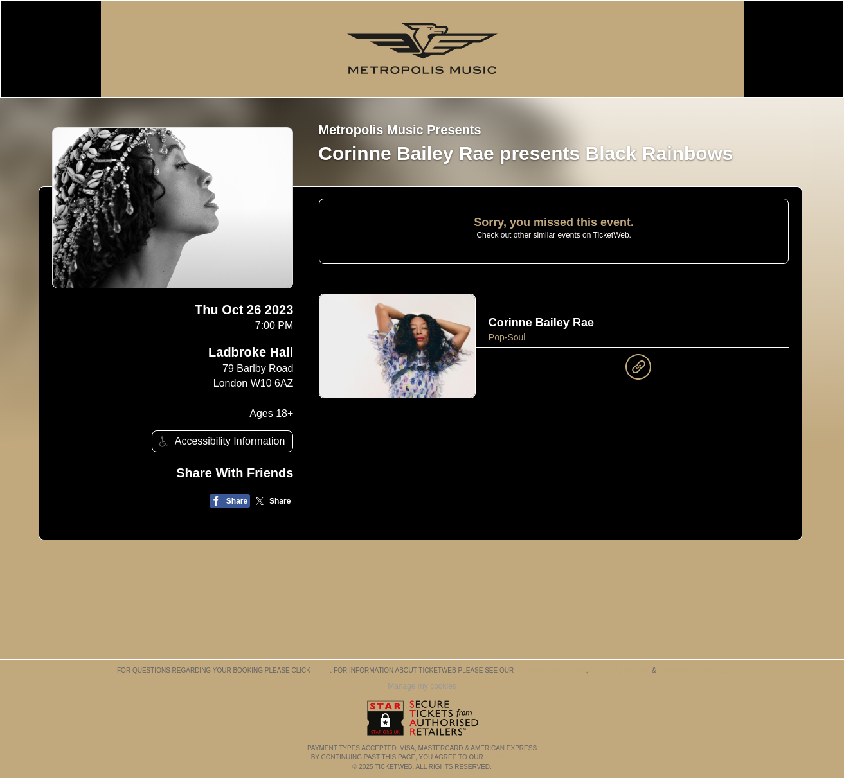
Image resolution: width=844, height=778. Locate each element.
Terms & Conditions (551, 670)
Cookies (604, 670)
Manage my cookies (422, 686)
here (321, 670)
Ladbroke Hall (250, 352)
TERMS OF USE (509, 757)
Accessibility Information (220, 442)
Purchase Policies (691, 670)
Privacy (637, 670)
